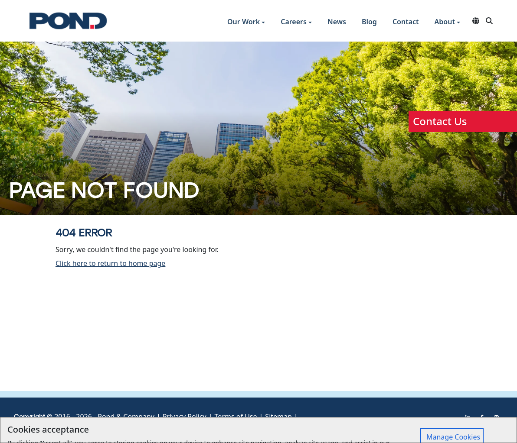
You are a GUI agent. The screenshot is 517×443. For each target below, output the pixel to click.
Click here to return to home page (110, 263)
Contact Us (440, 121)
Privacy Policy (184, 416)
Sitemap (278, 416)
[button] (246, 22)
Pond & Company (126, 416)
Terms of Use (236, 416)
